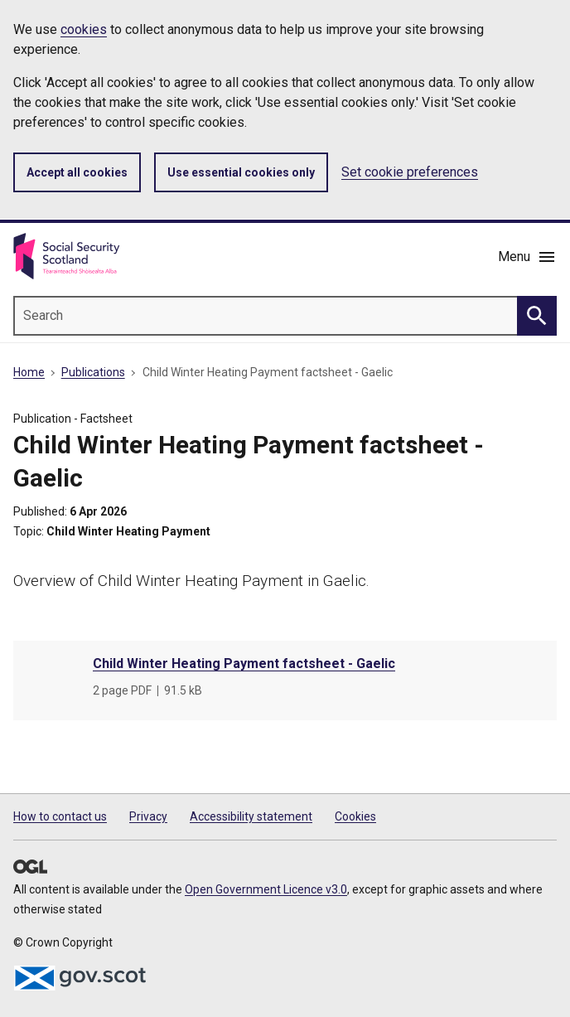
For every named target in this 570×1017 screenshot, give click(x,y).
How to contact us (60, 816)
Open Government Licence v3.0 (266, 889)
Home (29, 372)
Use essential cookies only (241, 172)
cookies (83, 29)
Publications (93, 372)
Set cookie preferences (409, 172)
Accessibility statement (251, 816)
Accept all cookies (77, 172)
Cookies (355, 816)
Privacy (148, 816)
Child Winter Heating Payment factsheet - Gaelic (244, 663)
